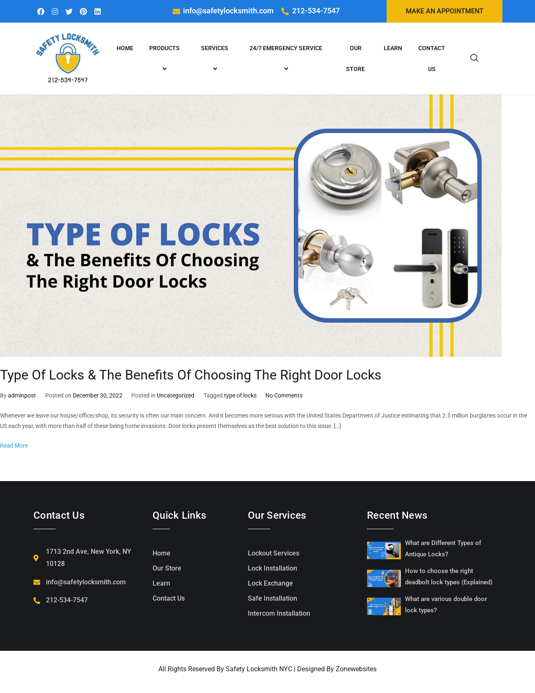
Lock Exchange (270, 584)
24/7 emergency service (287, 59)
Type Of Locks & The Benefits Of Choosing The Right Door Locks (191, 376)
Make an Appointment (445, 11)
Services (216, 59)
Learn (393, 49)
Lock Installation (272, 569)
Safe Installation (272, 599)
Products (165, 59)
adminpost (22, 396)
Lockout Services (273, 554)
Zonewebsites (356, 670)
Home (125, 49)
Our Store (355, 59)
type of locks (240, 396)
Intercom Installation (279, 614)
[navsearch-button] (474, 59)
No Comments (284, 396)
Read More (14, 446)
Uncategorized (175, 396)
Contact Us (431, 59)
